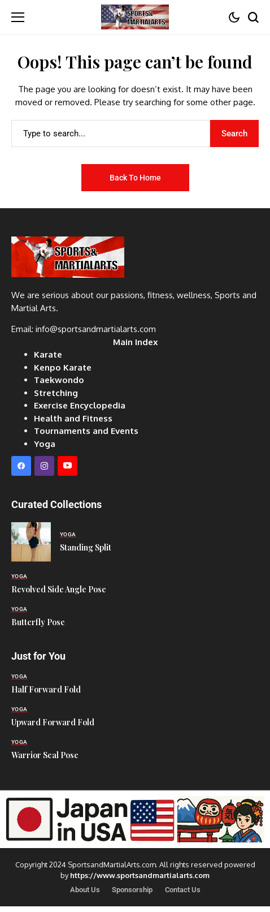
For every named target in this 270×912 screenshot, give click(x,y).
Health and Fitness (73, 418)
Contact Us (183, 889)
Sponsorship (132, 889)
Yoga (44, 443)
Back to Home (135, 177)
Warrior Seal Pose (45, 755)
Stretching (56, 393)
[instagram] (44, 466)
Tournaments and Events (86, 430)
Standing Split (85, 547)
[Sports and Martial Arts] (135, 17)
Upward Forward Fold (52, 722)
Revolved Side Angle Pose (58, 589)
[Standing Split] (31, 542)
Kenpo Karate (63, 367)
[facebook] (21, 466)
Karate (48, 354)
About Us (85, 889)
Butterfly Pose (38, 622)
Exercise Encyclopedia (79, 405)
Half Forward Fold (46, 689)
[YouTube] (67, 466)
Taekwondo (59, 380)
